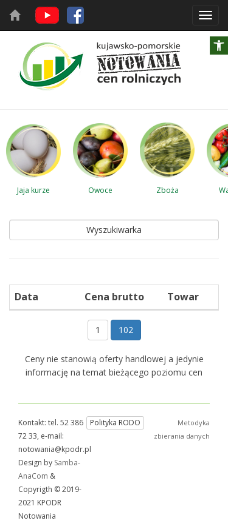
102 (126, 329)
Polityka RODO (115, 422)
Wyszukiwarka (114, 229)
